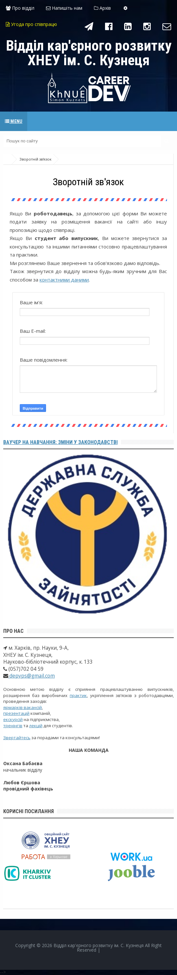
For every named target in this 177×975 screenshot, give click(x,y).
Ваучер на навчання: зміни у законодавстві (60, 442)
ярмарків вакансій (22, 707)
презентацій (16, 713)
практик (78, 695)
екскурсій (13, 719)
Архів (102, 8)
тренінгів (12, 725)
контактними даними (64, 279)
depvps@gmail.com (31, 675)
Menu (13, 121)
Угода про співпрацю (31, 24)
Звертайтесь (16, 737)
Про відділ (20, 8)
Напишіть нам (64, 8)
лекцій (35, 725)
